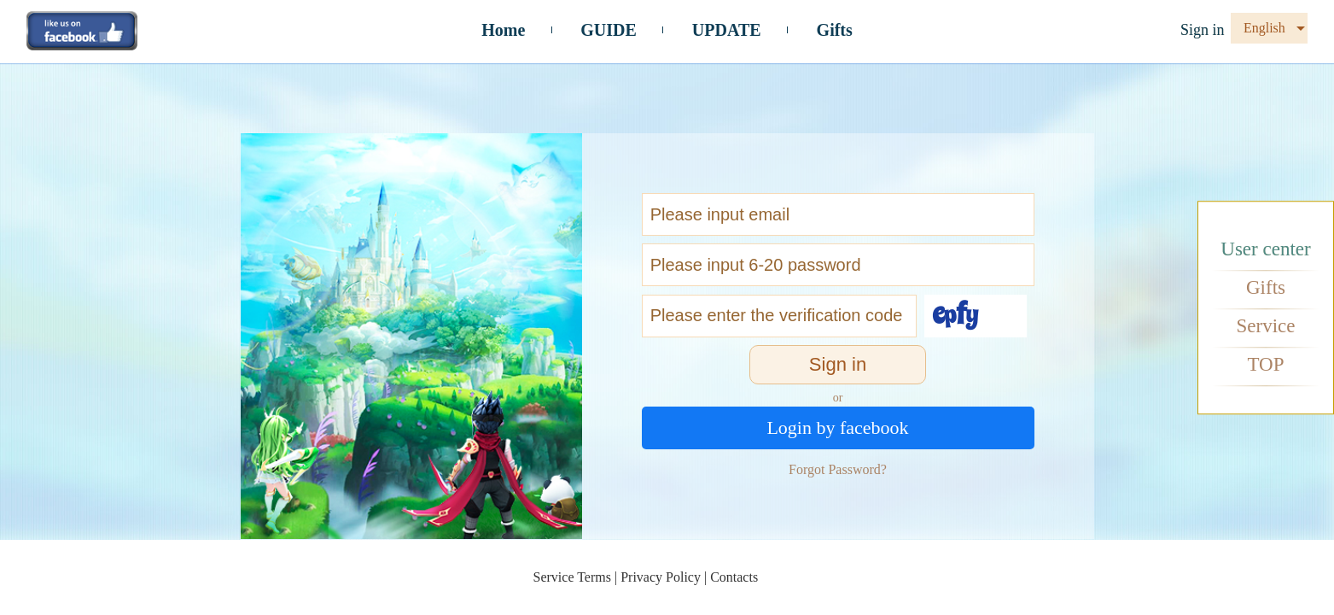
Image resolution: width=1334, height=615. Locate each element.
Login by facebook (837, 427)
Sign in (1202, 29)
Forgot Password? (838, 469)
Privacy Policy (660, 577)
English (1264, 27)
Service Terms (572, 577)
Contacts (734, 577)
